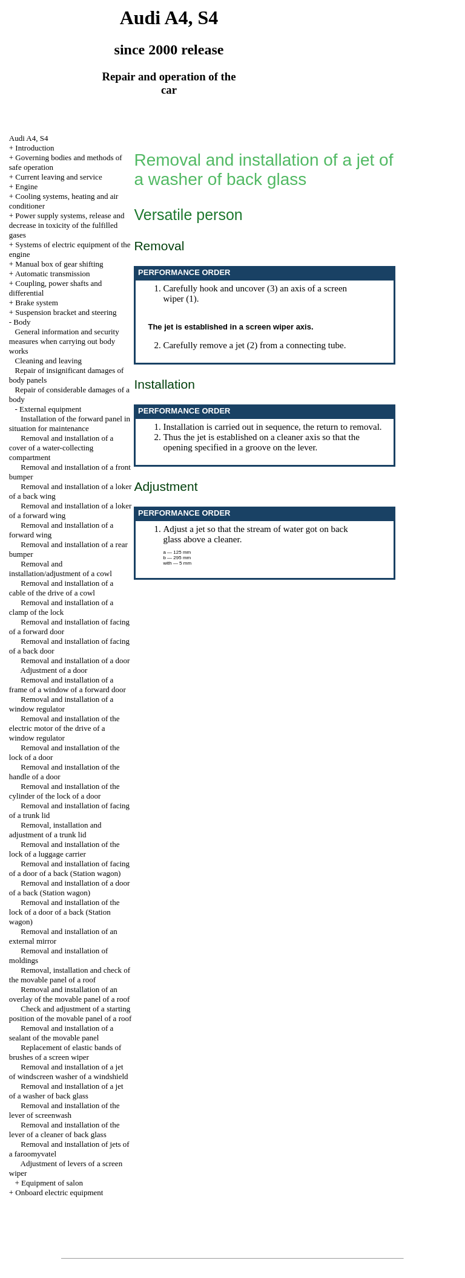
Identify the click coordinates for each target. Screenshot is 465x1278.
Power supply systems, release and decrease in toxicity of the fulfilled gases (67, 225)
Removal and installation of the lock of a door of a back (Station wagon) (64, 912)
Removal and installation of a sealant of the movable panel (61, 1032)
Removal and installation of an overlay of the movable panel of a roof (69, 994)
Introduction (34, 147)
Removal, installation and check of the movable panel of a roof (69, 974)
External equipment (50, 409)
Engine (26, 186)
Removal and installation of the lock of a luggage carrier (64, 849)
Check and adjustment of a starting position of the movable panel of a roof (70, 1013)
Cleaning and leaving (48, 360)
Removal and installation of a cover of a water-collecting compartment (61, 447)
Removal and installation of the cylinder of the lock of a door (64, 791)
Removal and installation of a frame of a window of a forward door (67, 684)
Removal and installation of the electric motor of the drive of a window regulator (64, 728)
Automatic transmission (52, 273)
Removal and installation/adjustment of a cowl (60, 568)
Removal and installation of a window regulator (61, 704)
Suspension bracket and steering (65, 312)
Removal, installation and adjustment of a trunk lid (55, 829)
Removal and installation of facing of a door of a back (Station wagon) (69, 868)
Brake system (36, 302)
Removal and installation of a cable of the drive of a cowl (61, 588)
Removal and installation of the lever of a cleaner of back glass (64, 1129)
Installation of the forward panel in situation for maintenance (69, 423)
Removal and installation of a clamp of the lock (61, 607)
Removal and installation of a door (75, 660)
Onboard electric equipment (59, 1192)
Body (21, 321)
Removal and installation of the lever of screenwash (64, 1110)
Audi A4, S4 (28, 138)
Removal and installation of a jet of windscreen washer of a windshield (68, 1071)
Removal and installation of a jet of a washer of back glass (66, 1091)
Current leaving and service (58, 176)
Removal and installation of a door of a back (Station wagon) (69, 887)
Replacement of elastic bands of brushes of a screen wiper (65, 1052)
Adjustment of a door (54, 670)
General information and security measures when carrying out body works (64, 341)
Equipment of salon (52, 1182)
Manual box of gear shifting (59, 263)
